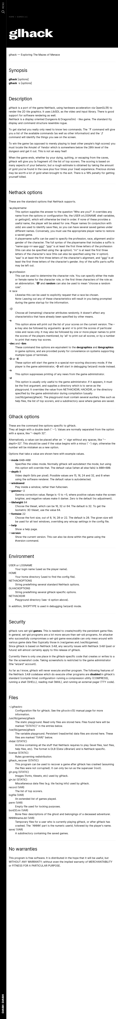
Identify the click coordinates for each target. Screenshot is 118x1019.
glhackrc (66, 710)
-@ (11, 309)
